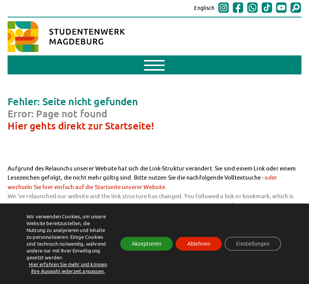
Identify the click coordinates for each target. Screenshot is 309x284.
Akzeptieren (146, 244)
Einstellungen (253, 244)
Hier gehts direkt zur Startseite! (81, 126)
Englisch (204, 8)
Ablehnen (198, 244)
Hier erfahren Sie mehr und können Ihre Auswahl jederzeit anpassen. (68, 267)
